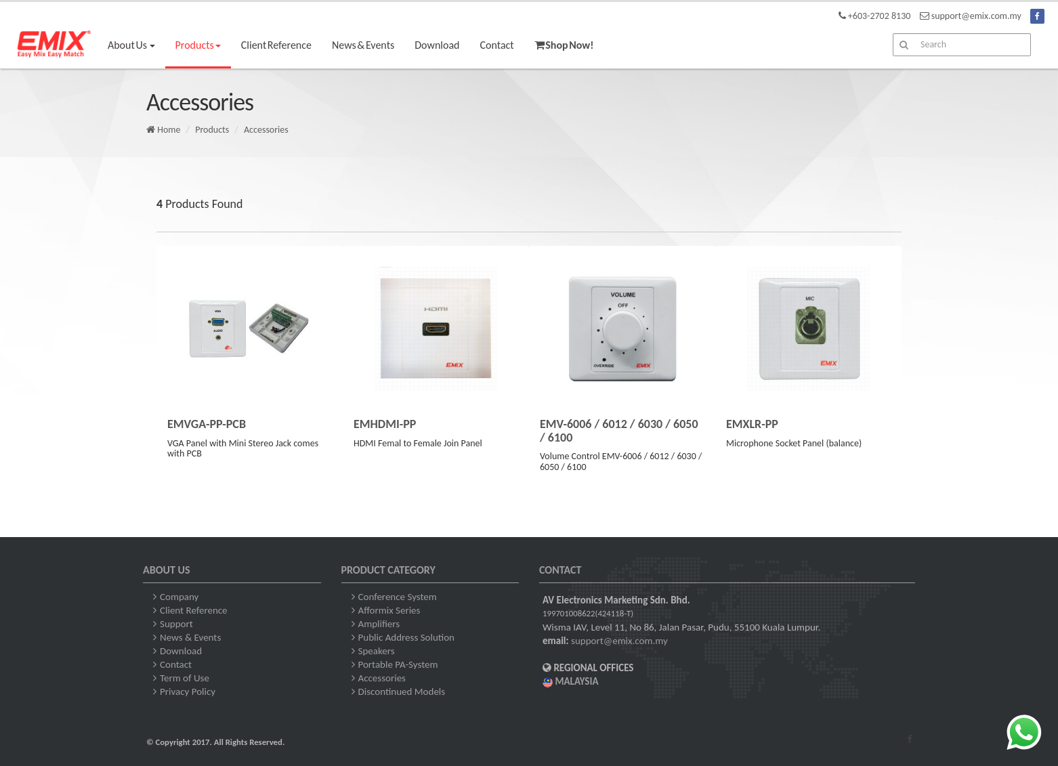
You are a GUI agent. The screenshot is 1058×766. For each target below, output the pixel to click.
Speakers (376, 651)
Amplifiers (379, 624)
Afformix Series (389, 610)
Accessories (266, 129)
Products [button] (198, 45)
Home (163, 129)
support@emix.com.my (619, 641)
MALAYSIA (571, 681)
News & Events (363, 45)
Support (176, 624)
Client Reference (276, 45)
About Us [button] (131, 45)
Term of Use (184, 678)
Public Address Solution (406, 637)
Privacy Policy (187, 691)
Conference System (397, 597)
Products (212, 129)
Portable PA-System (398, 664)
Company (179, 597)
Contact (497, 45)
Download (437, 45)
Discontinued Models (402, 691)
